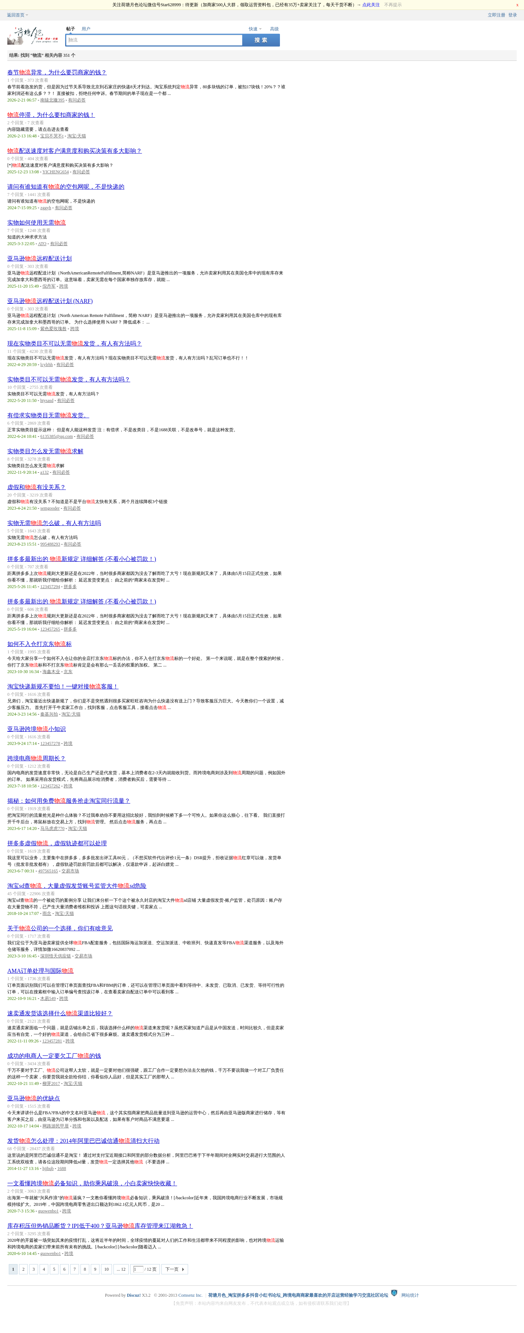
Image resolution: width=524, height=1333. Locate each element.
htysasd (46, 400)
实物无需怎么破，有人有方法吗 (54, 523)
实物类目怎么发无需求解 (45, 451)
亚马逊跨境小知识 (36, 729)
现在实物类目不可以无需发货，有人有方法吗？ (74, 343)
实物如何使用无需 (36, 222)
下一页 (172, 1269)
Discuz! (134, 1295)
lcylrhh (46, 364)
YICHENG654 (55, 171)
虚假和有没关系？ (36, 487)
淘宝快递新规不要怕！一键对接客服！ (63, 686)
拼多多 (70, 586)
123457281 (52, 1041)
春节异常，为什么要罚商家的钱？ (57, 72)
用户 (86, 29)
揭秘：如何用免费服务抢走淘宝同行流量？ (68, 801)
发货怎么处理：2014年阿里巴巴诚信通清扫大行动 (83, 1141)
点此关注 (371, 4)
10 (106, 1269)
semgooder (50, 508)
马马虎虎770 (52, 828)
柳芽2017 (51, 1083)
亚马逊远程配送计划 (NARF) (50, 301)
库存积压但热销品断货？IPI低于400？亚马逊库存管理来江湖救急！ (100, 1226)
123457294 (50, 586)
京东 (68, 671)
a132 (44, 472)
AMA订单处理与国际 (40, 971)
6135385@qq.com (56, 436)
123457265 (50, 629)
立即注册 (496, 15)
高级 (274, 29)
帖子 (70, 29)
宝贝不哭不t (51, 136)
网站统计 (410, 1295)
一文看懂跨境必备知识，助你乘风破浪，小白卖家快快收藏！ (92, 1183)
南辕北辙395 (52, 100)
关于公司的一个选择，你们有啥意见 (60, 928)
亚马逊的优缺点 (33, 1098)
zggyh (45, 207)
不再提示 (393, 4)
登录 (512, 15)
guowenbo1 (48, 1211)
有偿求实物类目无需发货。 (48, 415)
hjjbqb (48, 1168)
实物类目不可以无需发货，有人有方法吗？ (68, 379)
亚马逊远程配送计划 (39, 258)
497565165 (48, 871)
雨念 (46, 913)
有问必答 (77, 100)
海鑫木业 (51, 671)
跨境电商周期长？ (36, 758)
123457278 (50, 743)
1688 (61, 1168)
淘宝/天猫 (76, 136)
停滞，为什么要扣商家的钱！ (51, 115)
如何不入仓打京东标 (39, 644)
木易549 (48, 998)
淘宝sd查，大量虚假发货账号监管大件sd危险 (76, 886)
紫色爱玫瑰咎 (53, 328)
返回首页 (16, 15)
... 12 (121, 1269)
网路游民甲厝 (55, 1126)
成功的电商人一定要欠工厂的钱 (54, 1056)
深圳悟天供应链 (55, 956)
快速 (253, 29)
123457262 (50, 786)
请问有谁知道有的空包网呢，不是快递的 (65, 187)
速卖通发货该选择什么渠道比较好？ (60, 1013)
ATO (42, 243)
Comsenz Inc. (191, 1295)
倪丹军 (49, 286)
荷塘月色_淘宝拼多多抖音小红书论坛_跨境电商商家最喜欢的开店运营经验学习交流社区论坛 (298, 1295)
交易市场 (70, 871)
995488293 (50, 544)
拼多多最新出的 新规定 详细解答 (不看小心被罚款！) (81, 559)
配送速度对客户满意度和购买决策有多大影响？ (74, 151)
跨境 (63, 286)
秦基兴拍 (49, 714)
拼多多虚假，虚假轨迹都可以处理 (57, 843)
